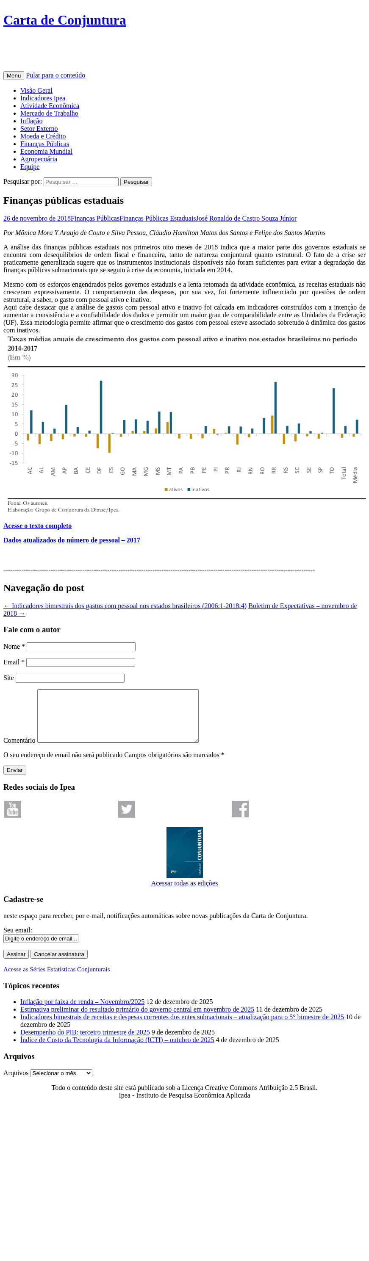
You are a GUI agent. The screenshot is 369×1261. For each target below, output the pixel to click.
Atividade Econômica (49, 105)
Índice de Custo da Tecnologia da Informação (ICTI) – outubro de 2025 (117, 1050)
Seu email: (17, 940)
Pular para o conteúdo (55, 75)
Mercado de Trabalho (49, 113)
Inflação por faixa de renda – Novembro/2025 (82, 1011)
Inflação (31, 120)
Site (8, 677)
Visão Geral (36, 90)
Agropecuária (38, 159)
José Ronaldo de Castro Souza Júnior (246, 218)
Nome (14, 646)
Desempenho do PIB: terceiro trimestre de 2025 (85, 1042)
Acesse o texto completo (37, 525)
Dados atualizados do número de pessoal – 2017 (71, 540)
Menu (14, 75)
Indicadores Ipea (42, 98)
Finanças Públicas (44, 143)
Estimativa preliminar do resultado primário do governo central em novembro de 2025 (137, 1019)
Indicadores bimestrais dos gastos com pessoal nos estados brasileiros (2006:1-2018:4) (125, 605)
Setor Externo (39, 128)
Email (14, 662)
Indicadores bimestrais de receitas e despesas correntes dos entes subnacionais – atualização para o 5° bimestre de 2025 (182, 1027)
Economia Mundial (46, 151)
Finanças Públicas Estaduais (157, 218)
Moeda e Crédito (43, 136)
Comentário (19, 750)
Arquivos (16, 1083)
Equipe (29, 166)
